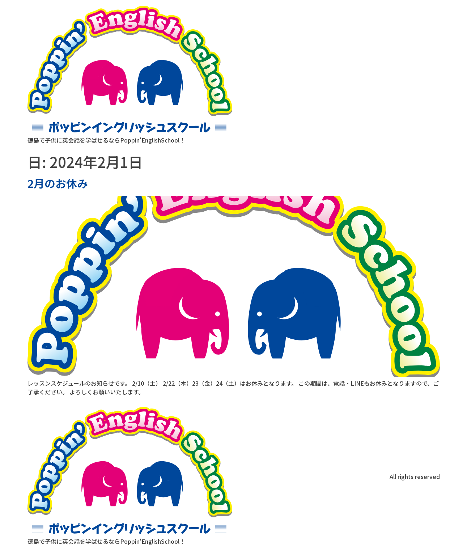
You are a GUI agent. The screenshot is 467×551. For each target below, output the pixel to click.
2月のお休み (57, 183)
